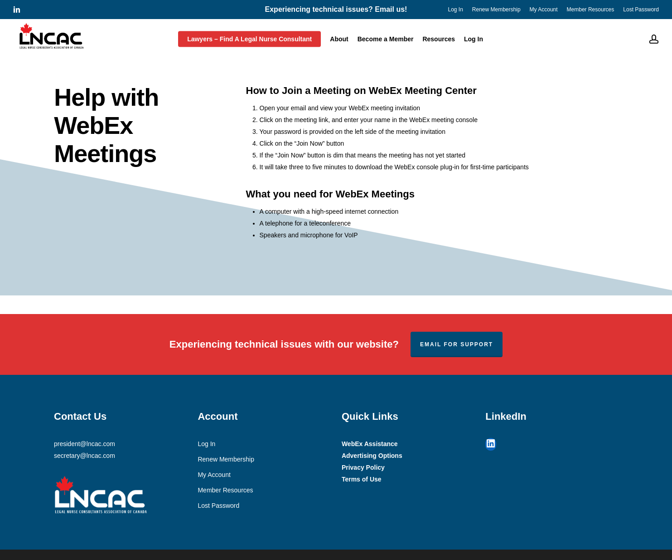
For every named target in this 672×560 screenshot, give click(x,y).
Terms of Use (362, 479)
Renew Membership (226, 459)
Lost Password (218, 505)
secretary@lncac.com (84, 455)
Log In (206, 443)
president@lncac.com (84, 443)
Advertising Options (372, 455)
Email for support (456, 344)
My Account (214, 474)
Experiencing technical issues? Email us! (336, 9)
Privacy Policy (363, 467)
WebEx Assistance (370, 443)
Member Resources (225, 490)
